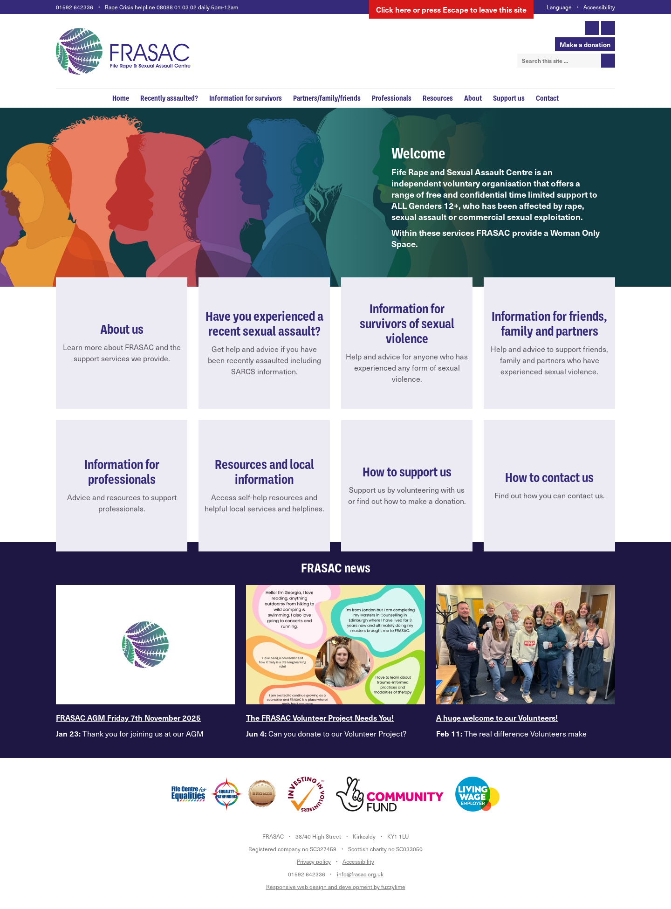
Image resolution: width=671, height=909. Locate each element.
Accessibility (599, 7)
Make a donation (585, 44)
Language (559, 7)
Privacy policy (314, 861)
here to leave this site (451, 9)
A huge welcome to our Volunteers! (497, 717)
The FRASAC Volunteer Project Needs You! (320, 717)
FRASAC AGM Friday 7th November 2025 (128, 717)
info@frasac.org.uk (360, 874)
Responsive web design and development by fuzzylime (335, 886)
